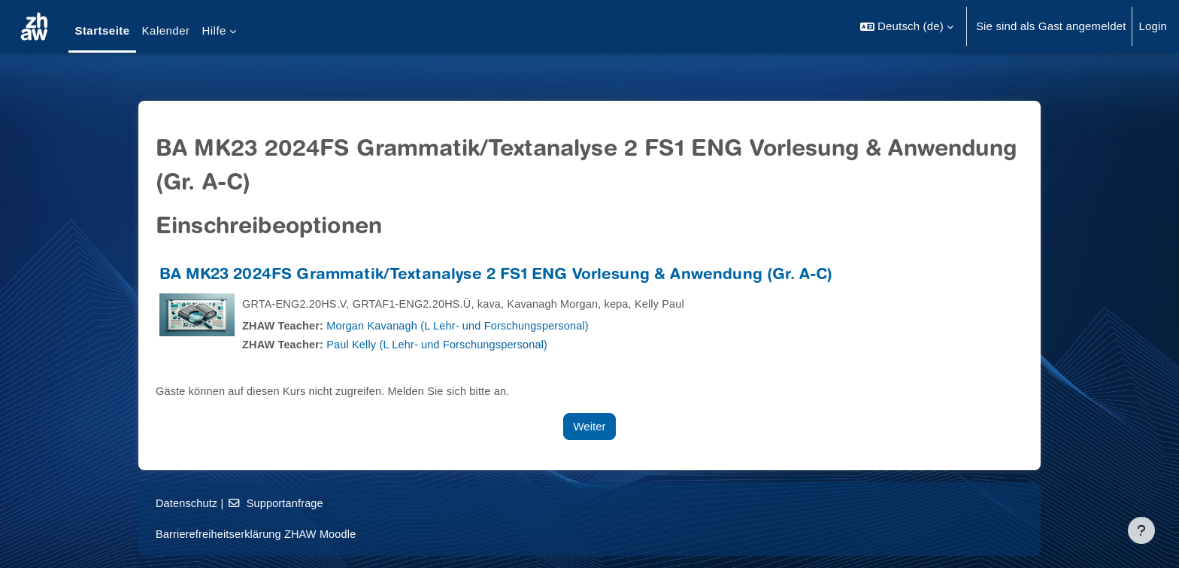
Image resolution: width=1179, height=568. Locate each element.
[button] (906, 26)
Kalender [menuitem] (166, 30)
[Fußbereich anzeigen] (1141, 530)
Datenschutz (188, 503)
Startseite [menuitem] (101, 30)
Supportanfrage (279, 503)
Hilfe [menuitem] (214, 30)
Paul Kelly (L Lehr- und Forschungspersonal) (443, 344)
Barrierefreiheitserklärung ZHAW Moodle (259, 533)
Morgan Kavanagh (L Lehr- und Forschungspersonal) (465, 325)
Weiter (589, 426)
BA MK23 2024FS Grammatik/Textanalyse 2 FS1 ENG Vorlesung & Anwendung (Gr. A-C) (495, 276)
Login (1152, 26)
